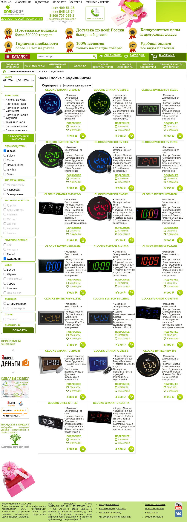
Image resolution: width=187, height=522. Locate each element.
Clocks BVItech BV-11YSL (62, 298)
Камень (11, 233)
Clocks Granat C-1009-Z (111, 89)
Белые (11, 269)
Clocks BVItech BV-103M (159, 194)
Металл (11, 219)
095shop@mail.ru (154, 516)
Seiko (10, 174)
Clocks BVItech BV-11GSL (159, 89)
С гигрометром (16, 308)
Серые (11, 283)
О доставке (42, 2)
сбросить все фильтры (18, 138)
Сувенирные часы (16, 130)
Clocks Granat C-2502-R (62, 350)
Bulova (11, 155)
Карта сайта (151, 512)
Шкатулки (80, 65)
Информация (23, 2)
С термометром (16, 303)
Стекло (11, 223)
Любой (11, 254)
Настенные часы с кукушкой (17, 116)
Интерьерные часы (57, 65)
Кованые (12, 214)
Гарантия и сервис (97, 2)
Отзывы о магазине (155, 504)
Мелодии (12, 249)
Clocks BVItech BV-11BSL (111, 298)
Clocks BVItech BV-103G (111, 246)
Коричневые (14, 278)
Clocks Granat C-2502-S (111, 350)
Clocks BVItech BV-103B (62, 246)
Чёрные (11, 274)
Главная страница (154, 508)
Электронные (15, 194)
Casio (10, 160)
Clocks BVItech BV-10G (62, 142)
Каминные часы (15, 122)
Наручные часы (34, 65)
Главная (6, 2)
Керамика (13, 228)
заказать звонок (95, 14)
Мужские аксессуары (125, 65)
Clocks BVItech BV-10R (111, 194)
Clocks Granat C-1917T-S (160, 298)
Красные (12, 288)
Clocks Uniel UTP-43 (62, 402)
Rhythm (11, 169)
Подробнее (74, 123)
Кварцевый (13, 189)
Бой (9, 244)
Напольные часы (16, 99)
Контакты (76, 2)
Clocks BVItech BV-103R (159, 246)
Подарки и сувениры (12, 65)
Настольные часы (16, 126)
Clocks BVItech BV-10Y (159, 350)
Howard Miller (15, 164)
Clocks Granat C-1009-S (62, 89)
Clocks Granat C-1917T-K (111, 402)
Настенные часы (16, 103)
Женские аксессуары (148, 65)
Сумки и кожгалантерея (103, 65)
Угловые (12, 319)
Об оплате (59, 2)
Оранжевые (14, 292)
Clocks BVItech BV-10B (111, 142)
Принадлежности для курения (171, 65)
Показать (20, 330)
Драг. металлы (15, 209)
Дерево (11, 205)
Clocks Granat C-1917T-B (62, 194)
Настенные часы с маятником (17, 109)
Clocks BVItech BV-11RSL (160, 142)
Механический (15, 185)
